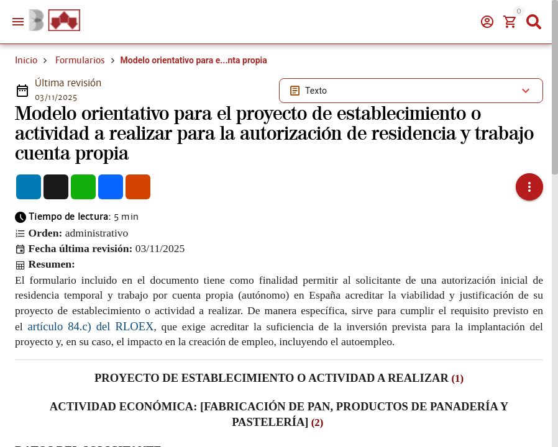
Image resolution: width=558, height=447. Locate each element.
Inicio (26, 60)
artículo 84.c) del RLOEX (91, 326)
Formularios (80, 60)
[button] (529, 187)
